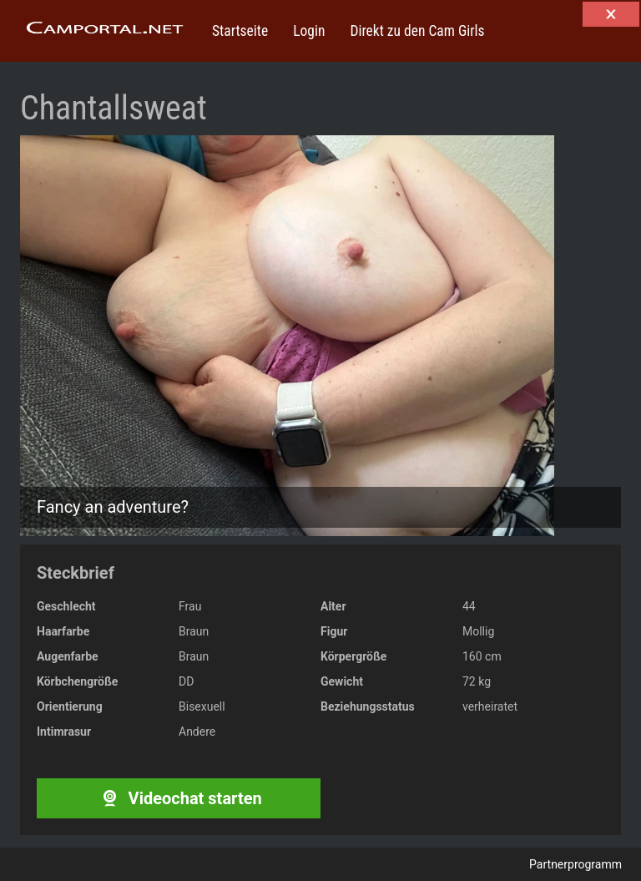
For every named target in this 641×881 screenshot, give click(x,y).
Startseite (240, 31)
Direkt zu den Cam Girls (417, 31)
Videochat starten (178, 798)
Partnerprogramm (575, 864)
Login (309, 31)
